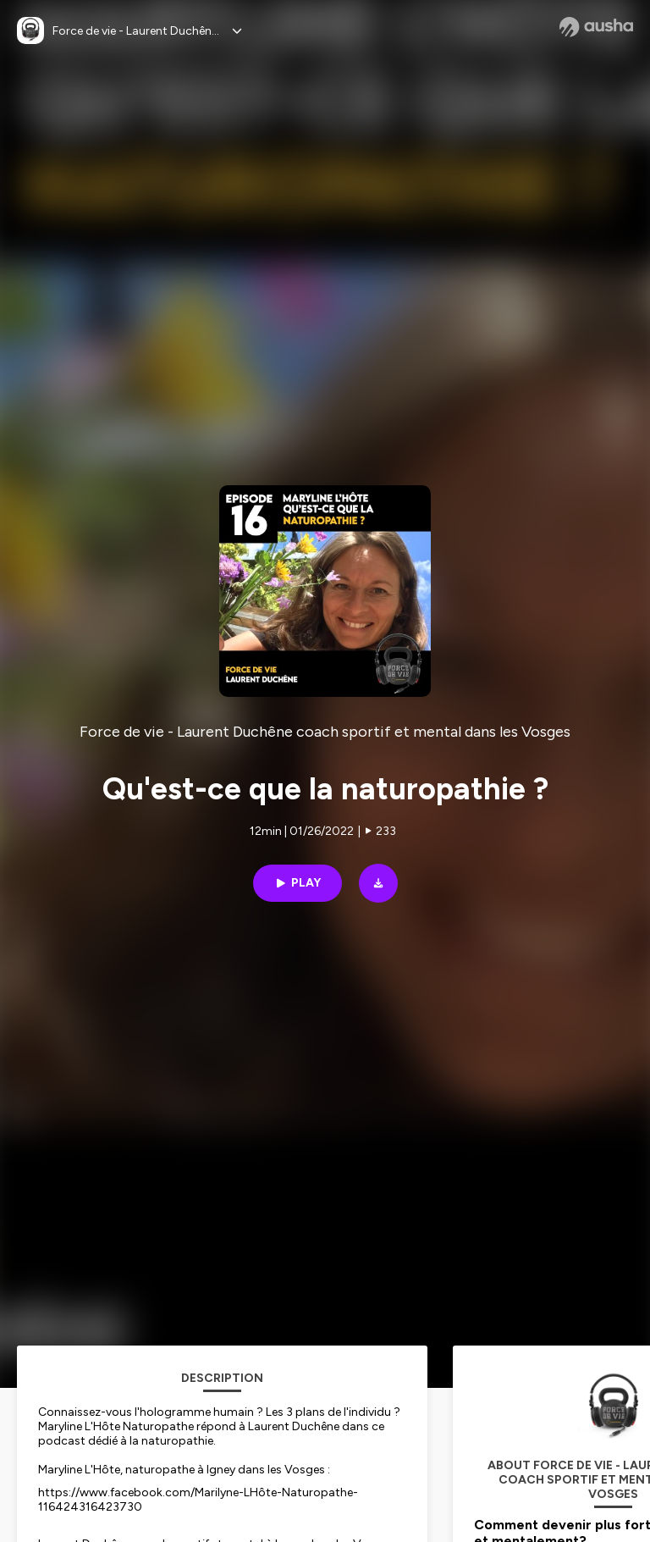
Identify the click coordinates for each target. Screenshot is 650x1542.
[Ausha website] (596, 27)
